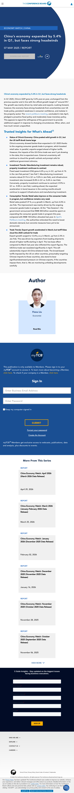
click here (8, 373)
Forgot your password (37, 430)
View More (36, 663)
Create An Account (37, 435)
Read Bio (37, 329)
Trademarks (53, 772)
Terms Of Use (23, 772)
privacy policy (41, 786)
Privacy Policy (9, 780)
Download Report (19, 56)
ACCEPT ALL (25, 791)
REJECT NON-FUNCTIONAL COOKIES (41, 791)
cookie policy (35, 784)
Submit (36, 422)
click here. (53, 373)
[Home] (37, 3)
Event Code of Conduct (42, 772)
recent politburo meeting (37, 114)
